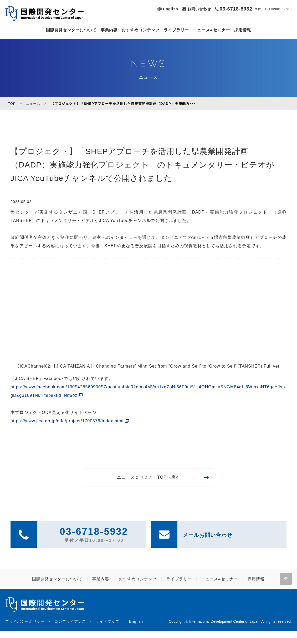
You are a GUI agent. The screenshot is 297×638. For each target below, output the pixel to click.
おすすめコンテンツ (141, 30)
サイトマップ (107, 621)
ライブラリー (176, 30)
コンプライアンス (70, 621)
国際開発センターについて (71, 30)
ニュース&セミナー (211, 30)
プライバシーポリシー (25, 621)
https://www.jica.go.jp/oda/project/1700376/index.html (67, 421)
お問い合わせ (199, 9)
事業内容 (109, 30)
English (170, 9)
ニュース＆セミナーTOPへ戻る (148, 477)
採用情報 (242, 30)
